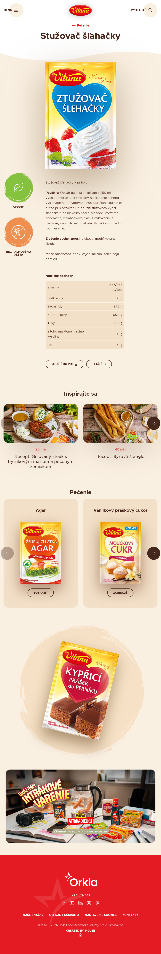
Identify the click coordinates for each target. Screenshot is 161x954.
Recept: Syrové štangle (120, 456)
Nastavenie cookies (101, 915)
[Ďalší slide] (153, 423)
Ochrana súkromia (64, 915)
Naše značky (33, 915)
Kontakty (130, 915)
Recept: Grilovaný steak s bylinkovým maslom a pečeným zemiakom (41, 461)
